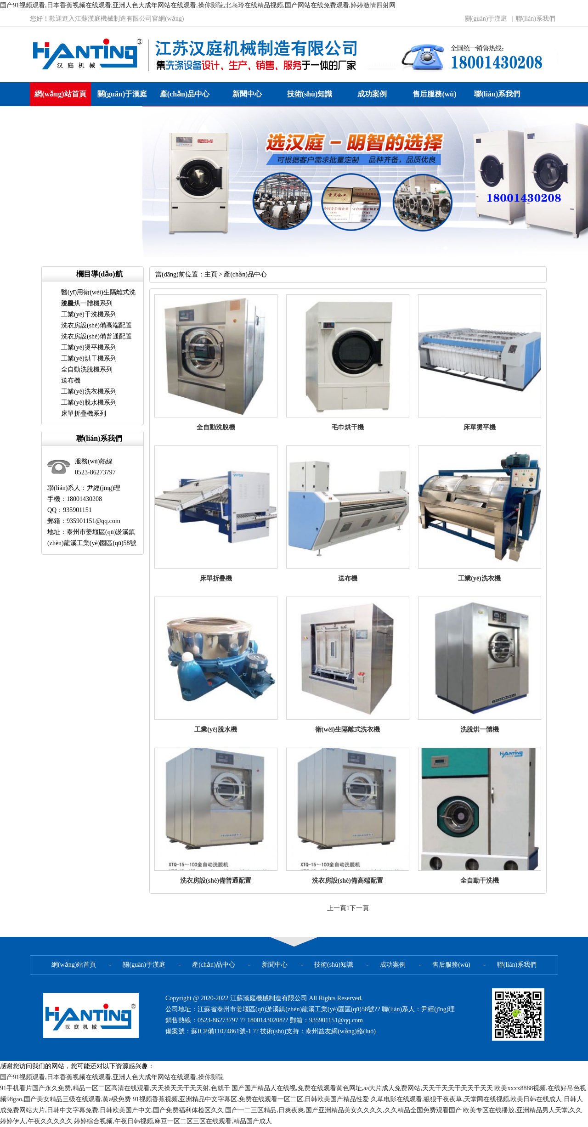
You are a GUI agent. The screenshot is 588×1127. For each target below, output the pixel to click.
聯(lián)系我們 (535, 18)
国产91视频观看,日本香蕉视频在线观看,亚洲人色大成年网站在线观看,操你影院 (112, 1077)
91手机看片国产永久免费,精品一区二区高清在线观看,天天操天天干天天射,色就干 (115, 1088)
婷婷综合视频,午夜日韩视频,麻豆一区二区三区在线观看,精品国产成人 (173, 1121)
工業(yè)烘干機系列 (89, 358)
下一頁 (359, 908)
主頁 (210, 274)
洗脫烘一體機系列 (87, 303)
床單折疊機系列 (83, 413)
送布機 (70, 380)
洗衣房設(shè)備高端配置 (96, 325)
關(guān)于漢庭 (486, 18)
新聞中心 (247, 94)
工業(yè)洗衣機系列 (89, 391)
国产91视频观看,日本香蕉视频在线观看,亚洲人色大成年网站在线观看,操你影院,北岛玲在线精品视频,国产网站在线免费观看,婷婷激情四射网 (198, 5)
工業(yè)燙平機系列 (89, 347)
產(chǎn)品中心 (185, 94)
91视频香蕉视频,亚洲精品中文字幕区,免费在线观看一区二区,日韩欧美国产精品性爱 (251, 1099)
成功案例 (372, 94)
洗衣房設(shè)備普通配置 (96, 336)
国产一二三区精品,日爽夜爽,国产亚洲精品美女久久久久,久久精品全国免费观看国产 (343, 1110)
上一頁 (336, 908)
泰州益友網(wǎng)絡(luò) (340, 1031)
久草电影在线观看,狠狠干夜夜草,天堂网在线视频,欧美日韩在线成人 (466, 1099)
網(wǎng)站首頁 (60, 94)
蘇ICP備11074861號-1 (222, 1031)
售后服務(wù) (434, 94)
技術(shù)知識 (310, 94)
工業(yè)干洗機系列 (89, 314)
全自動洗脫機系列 (87, 369)
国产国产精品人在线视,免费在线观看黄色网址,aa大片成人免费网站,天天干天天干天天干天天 (362, 1088)
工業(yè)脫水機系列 (89, 402)
